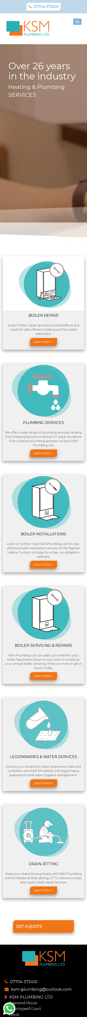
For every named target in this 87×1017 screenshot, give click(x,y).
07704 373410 (46, 6)
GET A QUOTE (29, 926)
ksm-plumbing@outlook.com (41, 989)
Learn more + (43, 342)
